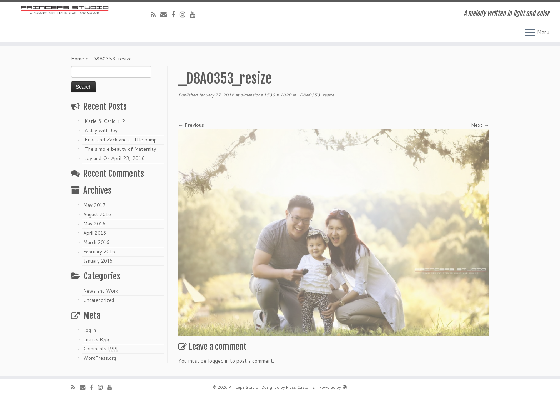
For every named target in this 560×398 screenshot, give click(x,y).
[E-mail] (165, 14)
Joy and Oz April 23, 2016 (115, 158)
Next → (480, 125)
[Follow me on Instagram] (185, 14)
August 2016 (97, 214)
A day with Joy (101, 130)
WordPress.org (99, 358)
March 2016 (96, 242)
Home (77, 58)
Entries (96, 339)
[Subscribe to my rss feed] (155, 14)
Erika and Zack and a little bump (121, 139)
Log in (89, 330)
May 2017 (94, 205)
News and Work (100, 291)
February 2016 (99, 251)
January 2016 (97, 261)
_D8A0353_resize (315, 95)
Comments (100, 348)
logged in (218, 360)
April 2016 (94, 233)
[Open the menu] (530, 33)
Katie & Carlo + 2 (105, 121)
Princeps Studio (243, 387)
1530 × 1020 (276, 95)
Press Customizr (301, 387)
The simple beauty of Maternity (120, 149)
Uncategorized (98, 300)
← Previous (191, 125)
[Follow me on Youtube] (195, 14)
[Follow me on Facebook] (175, 14)
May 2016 (94, 223)
